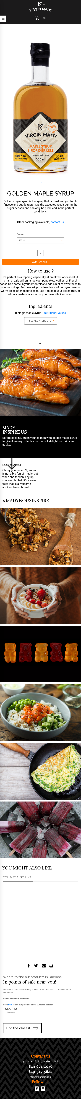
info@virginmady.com (40, 1077)
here (10, 1005)
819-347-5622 (40, 1071)
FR (44, 18)
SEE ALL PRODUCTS (41, 320)
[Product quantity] (40, 253)
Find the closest (18, 1028)
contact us (57, 222)
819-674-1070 (40, 1066)
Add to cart (39, 262)
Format (20, 234)
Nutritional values (55, 313)
